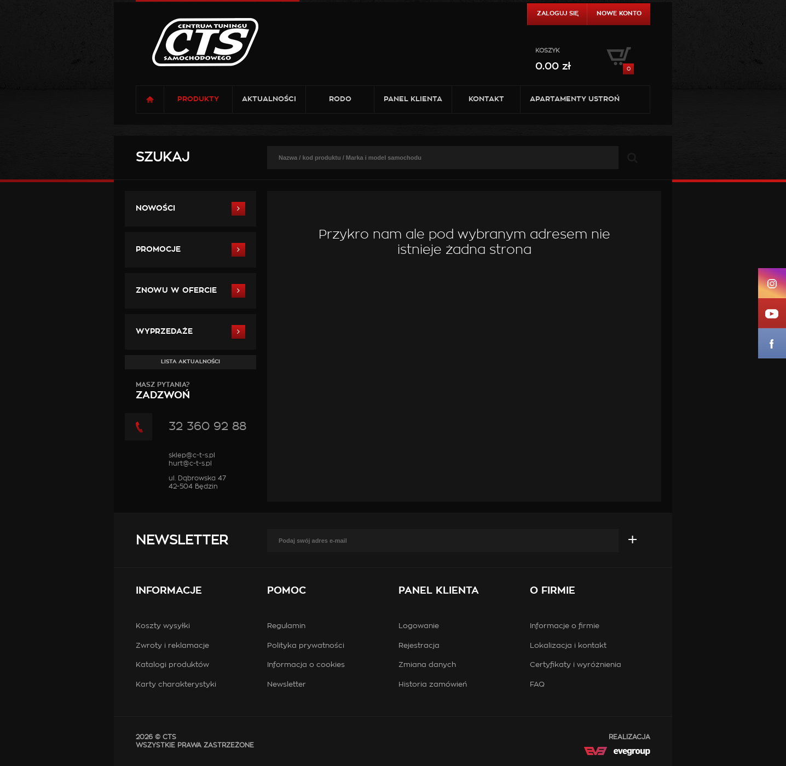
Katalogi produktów (172, 665)
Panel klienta (413, 99)
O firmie (552, 591)
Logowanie (418, 626)
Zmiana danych (427, 665)
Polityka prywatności (305, 645)
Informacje (169, 591)
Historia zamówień (432, 684)
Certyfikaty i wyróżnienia (575, 665)
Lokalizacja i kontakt (568, 645)
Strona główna (150, 99)
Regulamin (286, 626)
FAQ (537, 684)
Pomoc (286, 591)
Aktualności (269, 99)
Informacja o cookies (306, 665)
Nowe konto (619, 13)
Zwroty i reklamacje (172, 645)
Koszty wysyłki (163, 626)
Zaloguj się (558, 13)
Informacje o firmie (564, 626)
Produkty (198, 99)
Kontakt (486, 99)
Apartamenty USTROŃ (575, 99)
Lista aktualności (190, 361)
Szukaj (162, 157)
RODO (340, 99)
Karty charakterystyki (176, 684)
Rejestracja (419, 645)
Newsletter (182, 540)
